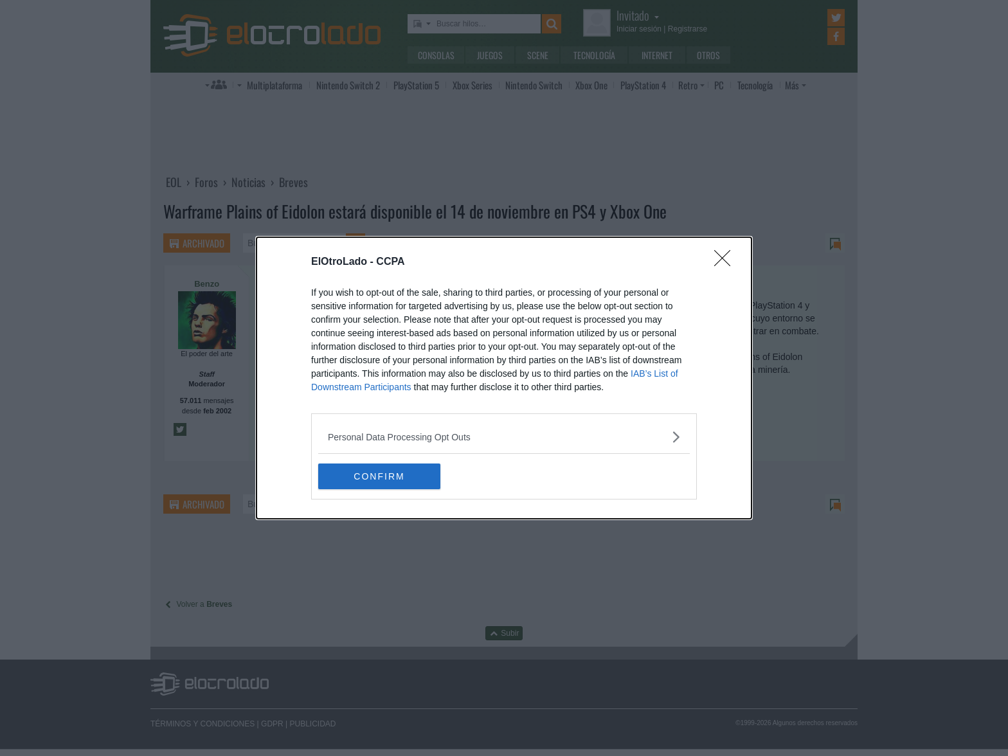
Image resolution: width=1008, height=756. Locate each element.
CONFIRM (379, 476)
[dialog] (504, 378)
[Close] (726, 262)
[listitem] (504, 437)
